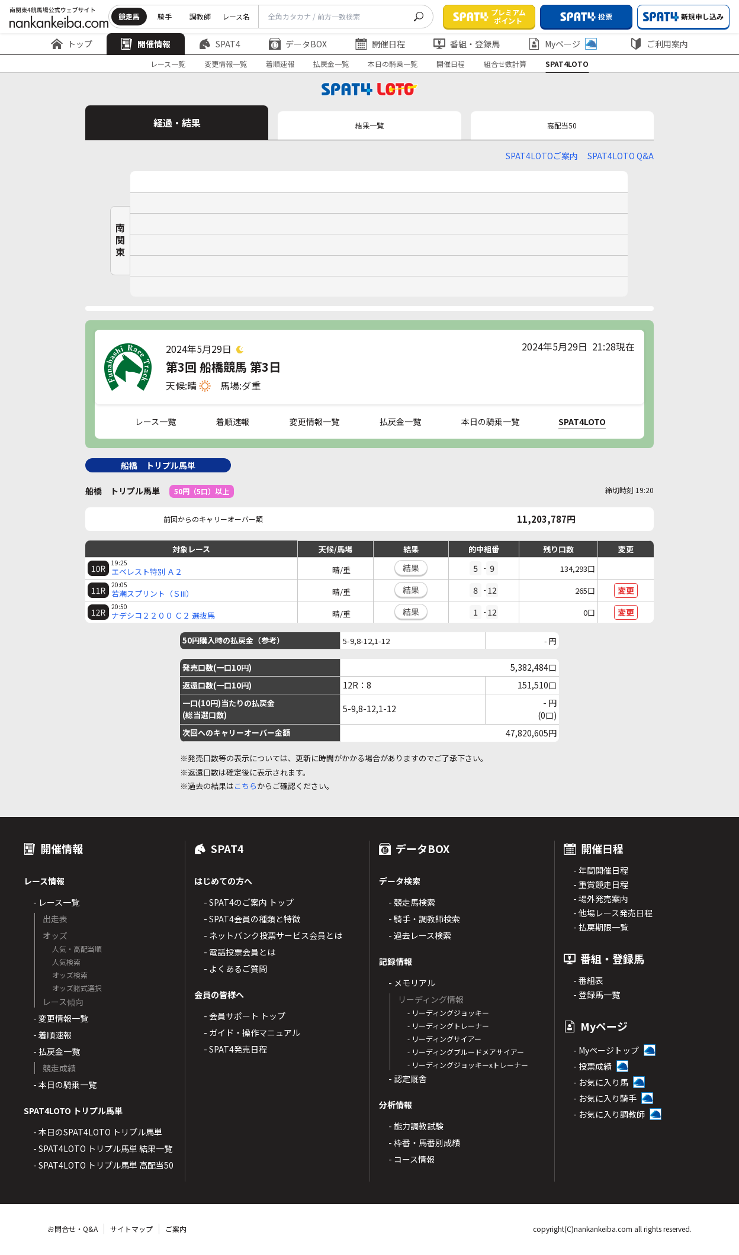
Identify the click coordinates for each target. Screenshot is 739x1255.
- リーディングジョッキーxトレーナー (467, 1065)
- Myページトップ (606, 1050)
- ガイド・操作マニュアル (252, 1032)
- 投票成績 (592, 1066)
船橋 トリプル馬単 (158, 465)
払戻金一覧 (331, 64)
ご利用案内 (659, 44)
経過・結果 (177, 122)
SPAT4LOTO (567, 64)
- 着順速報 (52, 1035)
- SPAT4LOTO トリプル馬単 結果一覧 (102, 1148)
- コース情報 (411, 1159)
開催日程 (380, 44)
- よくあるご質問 (235, 968)
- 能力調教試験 (416, 1126)
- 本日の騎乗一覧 (65, 1084)
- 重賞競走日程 (600, 884)
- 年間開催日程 (600, 870)
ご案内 (176, 1229)
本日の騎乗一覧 (392, 64)
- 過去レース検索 (419, 935)
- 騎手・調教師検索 (424, 919)
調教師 (200, 16)
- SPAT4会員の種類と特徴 (252, 919)
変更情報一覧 (225, 64)
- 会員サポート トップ (244, 1016)
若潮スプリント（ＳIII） (152, 593)
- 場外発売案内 (600, 899)
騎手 (165, 16)
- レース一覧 (56, 902)
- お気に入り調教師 (609, 1114)
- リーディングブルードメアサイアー (465, 1052)
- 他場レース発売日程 (613, 913)
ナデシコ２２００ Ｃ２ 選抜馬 (163, 615)
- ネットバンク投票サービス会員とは (273, 935)
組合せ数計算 (505, 64)
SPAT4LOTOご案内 (542, 156)
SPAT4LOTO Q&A (620, 156)
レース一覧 (167, 64)
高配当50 (562, 125)
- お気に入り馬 (600, 1082)
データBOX (298, 44)
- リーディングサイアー (444, 1039)
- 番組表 (588, 980)
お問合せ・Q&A (72, 1229)
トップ (71, 44)
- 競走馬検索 (411, 902)
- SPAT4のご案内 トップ (249, 902)
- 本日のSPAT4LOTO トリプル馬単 (97, 1132)
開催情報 (146, 44)
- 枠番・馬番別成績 (424, 1142)
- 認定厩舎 (407, 1079)
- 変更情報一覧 (60, 1018)
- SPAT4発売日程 (235, 1049)
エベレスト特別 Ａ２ (146, 572)
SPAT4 (219, 44)
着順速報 (280, 64)
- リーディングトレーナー (448, 1026)
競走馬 (129, 16)
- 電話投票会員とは (239, 952)
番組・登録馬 (466, 44)
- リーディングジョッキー (448, 1013)
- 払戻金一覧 (56, 1051)
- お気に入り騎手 (605, 1098)
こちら (245, 785)
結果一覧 (369, 125)
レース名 (236, 16)
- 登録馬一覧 (596, 994)
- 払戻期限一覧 (600, 927)
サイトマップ (131, 1229)
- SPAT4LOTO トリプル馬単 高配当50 (103, 1165)
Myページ (562, 44)
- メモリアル (411, 983)
